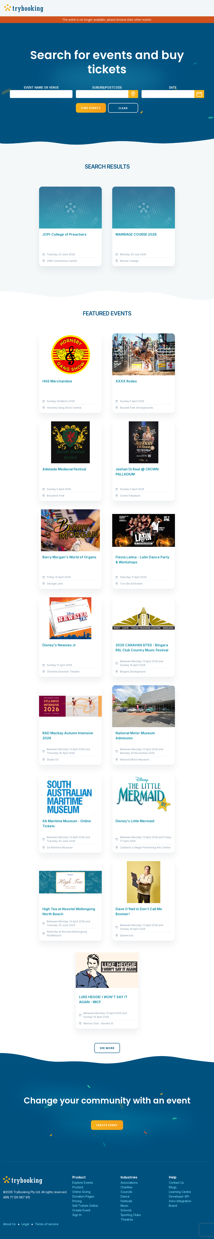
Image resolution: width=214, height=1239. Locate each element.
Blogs (173, 1187)
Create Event (107, 1125)
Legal (25, 1224)
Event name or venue (41, 87)
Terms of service (47, 1224)
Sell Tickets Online (85, 1205)
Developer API (179, 1196)
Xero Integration (180, 1201)
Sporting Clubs (131, 1215)
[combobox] (107, 94)
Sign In (77, 1215)
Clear (123, 108)
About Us (9, 1224)
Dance (125, 1196)
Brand (173, 1205)
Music (125, 1205)
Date (172, 87)
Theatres (127, 1219)
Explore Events (82, 1182)
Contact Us (176, 1182)
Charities (126, 1187)
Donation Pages (83, 1196)
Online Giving (81, 1192)
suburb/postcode (107, 87)
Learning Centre (180, 1192)
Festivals (126, 1201)
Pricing (77, 1201)
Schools (126, 1210)
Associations (129, 1182)
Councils (126, 1192)
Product (77, 1187)
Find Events (91, 108)
